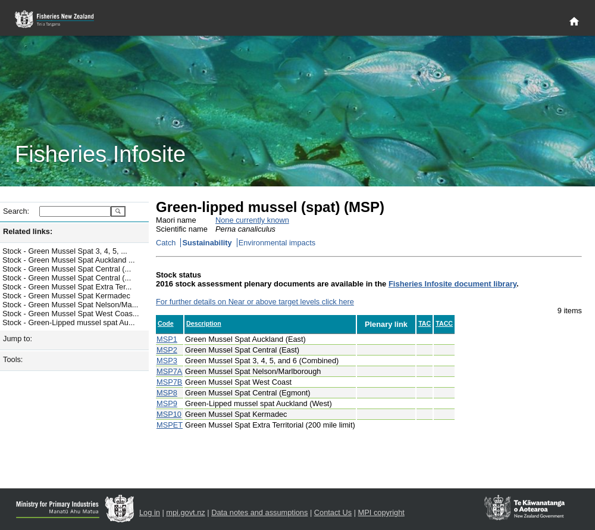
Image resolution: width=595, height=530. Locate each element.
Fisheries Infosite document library (452, 283)
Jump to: (17, 338)
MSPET (169, 424)
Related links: (27, 231)
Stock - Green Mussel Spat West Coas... (70, 313)
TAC (424, 323)
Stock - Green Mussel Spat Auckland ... (68, 259)
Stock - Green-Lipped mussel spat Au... (68, 322)
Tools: (13, 359)
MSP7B (169, 382)
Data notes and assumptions (259, 512)
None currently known (252, 220)
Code (166, 323)
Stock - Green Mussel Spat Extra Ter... (66, 286)
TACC (444, 323)
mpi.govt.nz (185, 512)
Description (203, 323)
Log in (149, 512)
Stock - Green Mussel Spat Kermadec (66, 295)
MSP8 (166, 392)
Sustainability (206, 242)
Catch (166, 242)
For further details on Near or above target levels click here (255, 301)
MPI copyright (381, 512)
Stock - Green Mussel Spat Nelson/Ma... (70, 304)
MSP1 (166, 339)
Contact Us (333, 512)
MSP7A (169, 371)
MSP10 (168, 414)
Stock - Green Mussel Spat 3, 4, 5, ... (64, 251)
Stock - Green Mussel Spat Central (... (66, 268)
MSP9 (166, 403)
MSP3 (166, 360)
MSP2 (166, 349)
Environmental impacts (277, 242)
